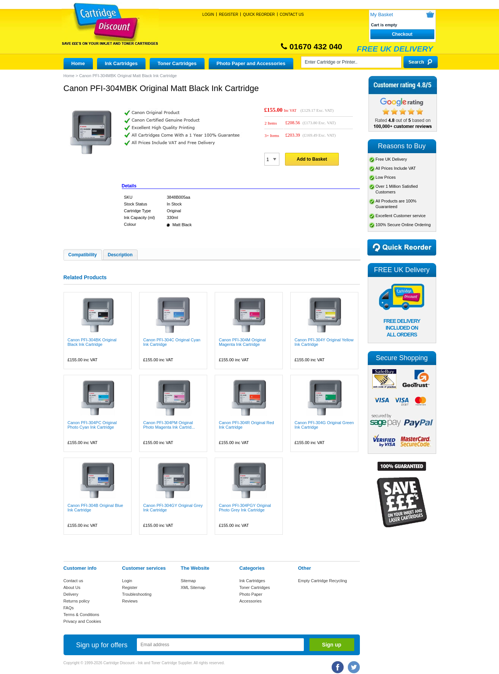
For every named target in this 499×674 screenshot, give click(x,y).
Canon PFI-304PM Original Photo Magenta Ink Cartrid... (169, 424)
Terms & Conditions (81, 614)
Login (208, 14)
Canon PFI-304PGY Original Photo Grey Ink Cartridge (245, 507)
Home (78, 63)
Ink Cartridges (121, 63)
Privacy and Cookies (82, 621)
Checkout (402, 34)
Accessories (251, 601)
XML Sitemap (193, 587)
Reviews (130, 601)
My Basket (381, 14)
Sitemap (188, 580)
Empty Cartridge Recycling (322, 580)
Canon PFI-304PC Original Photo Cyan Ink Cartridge (92, 424)
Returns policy (77, 601)
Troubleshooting (137, 594)
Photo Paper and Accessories (251, 63)
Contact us (73, 580)
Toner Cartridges (177, 63)
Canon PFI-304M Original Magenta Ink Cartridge (242, 342)
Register (228, 14)
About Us (72, 587)
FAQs (69, 608)
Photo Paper (251, 594)
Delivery (71, 594)
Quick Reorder (259, 14)
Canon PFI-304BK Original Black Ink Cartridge (92, 342)
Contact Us (292, 14)
